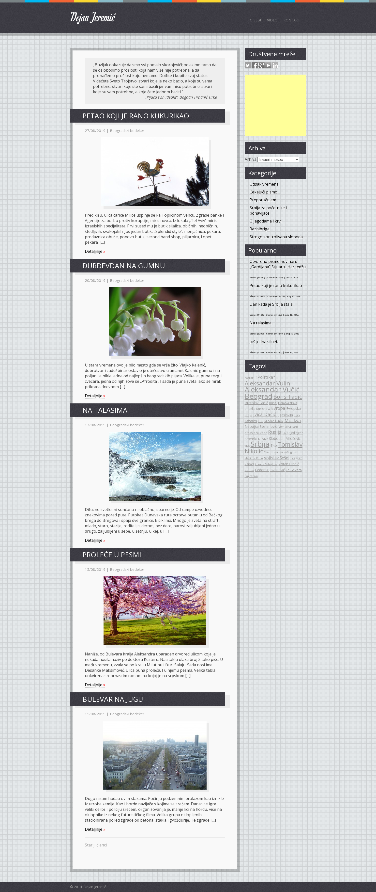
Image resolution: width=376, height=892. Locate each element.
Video (272, 20)
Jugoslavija (285, 415)
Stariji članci (96, 845)
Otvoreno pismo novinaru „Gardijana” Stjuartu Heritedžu (278, 264)
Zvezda (249, 470)
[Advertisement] (275, 105)
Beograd (258, 396)
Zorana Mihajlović (266, 464)
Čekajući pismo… (265, 192)
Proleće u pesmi (111, 554)
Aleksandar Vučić (272, 389)
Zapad (249, 464)
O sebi (255, 20)
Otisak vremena (264, 184)
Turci (267, 452)
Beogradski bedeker (127, 130)
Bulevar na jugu (112, 699)
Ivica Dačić (264, 414)
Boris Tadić (287, 396)
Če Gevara (294, 470)
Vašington (290, 452)
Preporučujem (263, 200)
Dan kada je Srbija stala (271, 304)
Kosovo (251, 420)
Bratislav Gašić (256, 402)
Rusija (275, 432)
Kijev (297, 415)
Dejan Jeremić (92, 16)
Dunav (260, 409)
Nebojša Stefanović (261, 426)
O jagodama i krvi (266, 221)
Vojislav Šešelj (277, 458)
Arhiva (250, 159)
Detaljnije (95, 251)
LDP (260, 421)
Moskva (293, 420)
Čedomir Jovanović (270, 469)
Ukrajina (277, 452)
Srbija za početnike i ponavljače (268, 210)
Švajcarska (251, 476)
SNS (247, 445)
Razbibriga (260, 229)
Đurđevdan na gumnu (123, 265)
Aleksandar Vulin (267, 383)
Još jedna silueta (265, 341)
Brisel (273, 403)
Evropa (278, 408)
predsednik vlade (256, 433)
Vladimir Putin (254, 458)
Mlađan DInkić (274, 421)
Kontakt (292, 20)
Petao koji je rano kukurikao (135, 115)
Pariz (295, 427)
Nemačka (284, 427)
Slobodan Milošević (285, 438)
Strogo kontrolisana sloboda (276, 236)
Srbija (260, 444)
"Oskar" (250, 378)
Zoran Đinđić (289, 464)
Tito (274, 445)
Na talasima (104, 410)
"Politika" (265, 377)
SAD (285, 433)
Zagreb (297, 458)
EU (267, 408)
